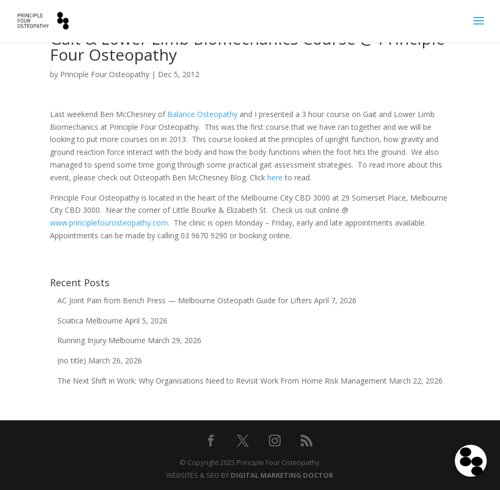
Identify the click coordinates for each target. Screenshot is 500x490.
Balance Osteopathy (202, 114)
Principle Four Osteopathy (104, 74)
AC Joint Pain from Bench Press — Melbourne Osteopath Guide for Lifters (184, 300)
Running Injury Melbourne (101, 340)
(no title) (71, 360)
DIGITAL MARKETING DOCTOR (282, 475)
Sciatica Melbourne (90, 320)
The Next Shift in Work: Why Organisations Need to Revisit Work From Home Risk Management (222, 381)
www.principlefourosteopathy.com (109, 223)
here (275, 177)
